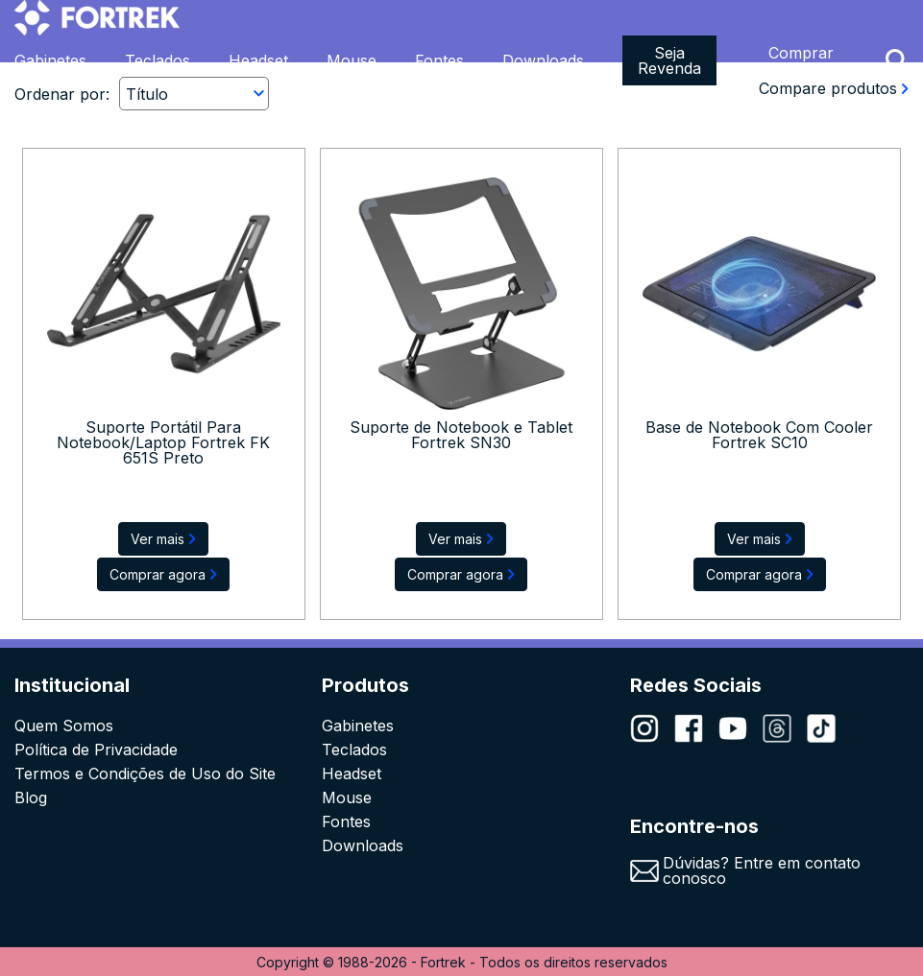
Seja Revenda (669, 60)
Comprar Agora (801, 60)
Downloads (543, 60)
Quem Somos (63, 725)
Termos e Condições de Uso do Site (145, 773)
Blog (30, 797)
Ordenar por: (61, 94)
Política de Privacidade (96, 749)
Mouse (351, 60)
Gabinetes (50, 60)
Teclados (157, 60)
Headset (258, 60)
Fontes (439, 60)
